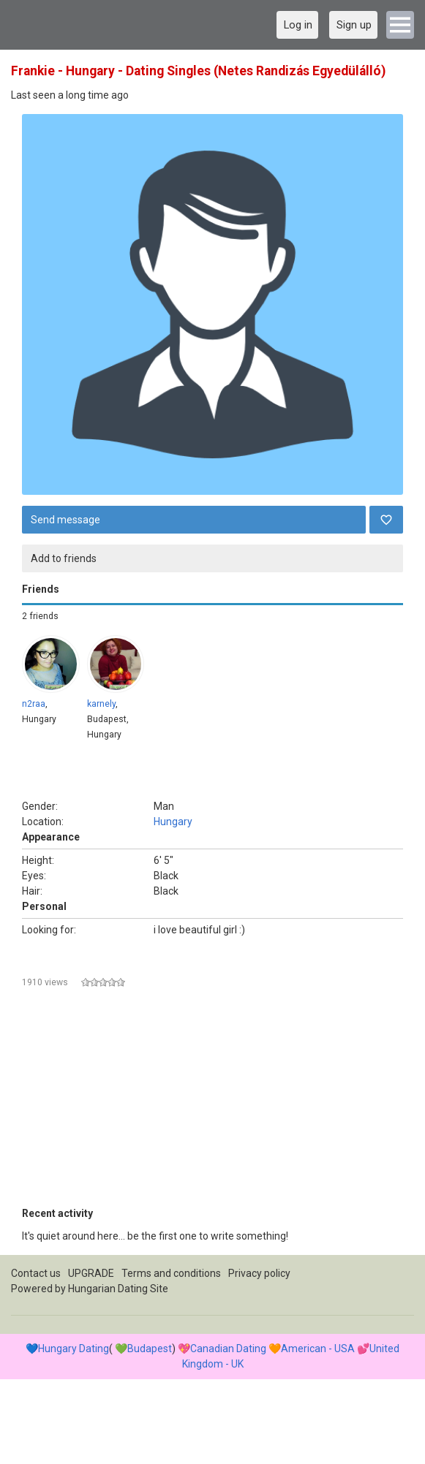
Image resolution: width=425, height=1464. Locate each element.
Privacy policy (259, 1273)
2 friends (40, 616)
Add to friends (64, 558)
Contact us (36, 1273)
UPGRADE (91, 1273)
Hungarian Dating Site (118, 1288)
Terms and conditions (171, 1273)
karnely (101, 704)
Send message (65, 520)
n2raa (33, 704)
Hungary (173, 821)
